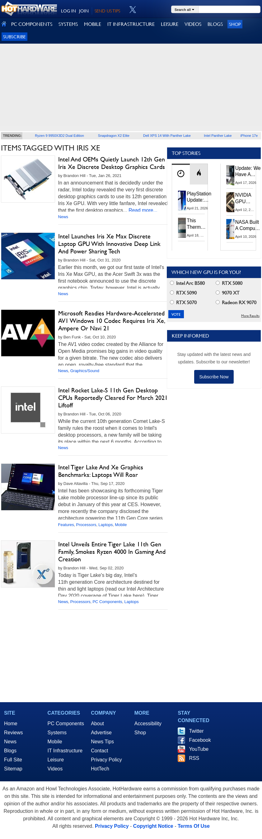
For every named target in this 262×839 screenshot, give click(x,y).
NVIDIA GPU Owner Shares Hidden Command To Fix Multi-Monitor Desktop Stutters (246, 198)
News (63, 216)
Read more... (143, 210)
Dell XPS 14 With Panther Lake (167, 135)
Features (66, 524)
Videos (55, 768)
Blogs (10, 750)
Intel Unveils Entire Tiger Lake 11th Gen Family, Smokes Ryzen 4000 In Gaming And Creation (112, 551)
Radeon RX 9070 (236, 302)
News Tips (102, 741)
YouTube (198, 749)
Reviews (13, 732)
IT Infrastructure (65, 750)
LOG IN (68, 10)
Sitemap (13, 768)
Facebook (200, 740)
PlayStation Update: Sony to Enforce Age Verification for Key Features (199, 197)
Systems (57, 732)
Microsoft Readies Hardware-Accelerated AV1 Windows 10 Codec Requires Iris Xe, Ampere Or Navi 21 (111, 320)
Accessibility (147, 723)
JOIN (84, 10)
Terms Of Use (194, 826)
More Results (250, 316)
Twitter (196, 731)
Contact (99, 750)
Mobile (121, 524)
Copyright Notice (153, 826)
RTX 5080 (229, 283)
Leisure (56, 759)
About (97, 723)
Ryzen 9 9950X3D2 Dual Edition (59, 135)
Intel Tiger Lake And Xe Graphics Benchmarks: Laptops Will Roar (100, 470)
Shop (235, 24)
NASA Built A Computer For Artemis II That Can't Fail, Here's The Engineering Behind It (248, 225)
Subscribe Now (213, 376)
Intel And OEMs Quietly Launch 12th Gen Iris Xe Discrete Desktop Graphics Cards (111, 163)
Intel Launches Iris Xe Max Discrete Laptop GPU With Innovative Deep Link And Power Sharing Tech (109, 244)
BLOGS (215, 24)
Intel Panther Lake (218, 135)
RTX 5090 (183, 293)
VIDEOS (193, 24)
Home (10, 723)
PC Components (107, 601)
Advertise (101, 732)
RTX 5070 (183, 302)
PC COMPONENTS (31, 24)
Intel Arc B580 (187, 283)
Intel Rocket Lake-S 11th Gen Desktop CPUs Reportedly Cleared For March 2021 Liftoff (113, 397)
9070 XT (228, 293)
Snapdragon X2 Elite (113, 135)
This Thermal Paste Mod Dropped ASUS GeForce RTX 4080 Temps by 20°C (197, 224)
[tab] (181, 174)
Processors (86, 524)
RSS (194, 758)
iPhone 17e (249, 135)
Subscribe (14, 36)
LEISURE (169, 24)
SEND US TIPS (107, 10)
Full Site (13, 759)
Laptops (105, 524)
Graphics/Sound (84, 370)
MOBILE (92, 24)
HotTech (100, 768)
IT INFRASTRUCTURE (131, 24)
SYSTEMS (68, 24)
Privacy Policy (106, 759)
